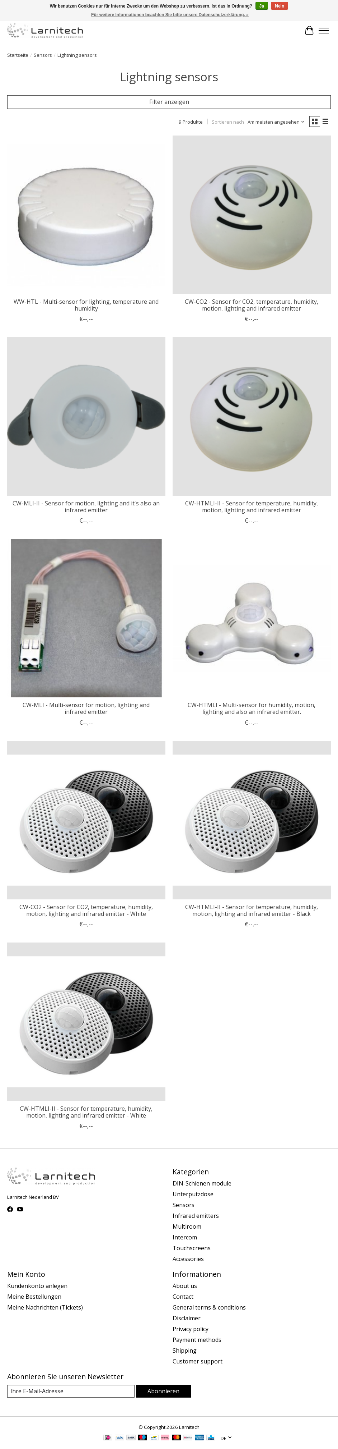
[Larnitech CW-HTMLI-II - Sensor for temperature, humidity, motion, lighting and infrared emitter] (252, 416)
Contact (183, 1297)
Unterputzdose (193, 1194)
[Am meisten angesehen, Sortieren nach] (276, 122)
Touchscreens (192, 1248)
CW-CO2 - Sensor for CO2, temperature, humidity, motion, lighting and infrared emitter (251, 305)
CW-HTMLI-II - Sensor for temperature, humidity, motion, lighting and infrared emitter (251, 506)
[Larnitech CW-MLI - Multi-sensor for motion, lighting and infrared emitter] (86, 618)
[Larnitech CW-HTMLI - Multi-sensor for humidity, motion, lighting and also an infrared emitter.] (252, 618)
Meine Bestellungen (34, 1297)
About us (185, 1286)
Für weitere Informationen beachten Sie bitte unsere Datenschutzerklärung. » (170, 14)
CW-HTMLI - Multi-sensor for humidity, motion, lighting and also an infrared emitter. (251, 708)
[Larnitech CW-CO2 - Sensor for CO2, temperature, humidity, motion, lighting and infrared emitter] (252, 215)
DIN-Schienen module (202, 1183)
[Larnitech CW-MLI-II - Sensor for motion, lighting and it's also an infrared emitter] (86, 416)
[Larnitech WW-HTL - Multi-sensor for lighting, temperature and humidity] (86, 215)
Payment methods (197, 1340)
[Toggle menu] (323, 30)
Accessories (188, 1259)
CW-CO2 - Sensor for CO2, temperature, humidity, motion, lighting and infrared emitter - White (86, 910)
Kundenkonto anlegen (37, 1286)
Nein (279, 6)
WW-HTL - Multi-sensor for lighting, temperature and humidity (86, 305)
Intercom (185, 1237)
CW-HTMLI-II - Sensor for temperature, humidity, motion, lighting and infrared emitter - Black (251, 910)
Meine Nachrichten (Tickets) (45, 1307)
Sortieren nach (228, 122)
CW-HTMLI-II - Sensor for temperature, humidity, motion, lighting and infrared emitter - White (86, 1112)
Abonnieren (163, 1391)
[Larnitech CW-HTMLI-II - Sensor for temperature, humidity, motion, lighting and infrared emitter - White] (86, 1022)
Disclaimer (187, 1318)
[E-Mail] (71, 1391)
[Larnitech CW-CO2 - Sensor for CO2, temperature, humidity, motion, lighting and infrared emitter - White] (86, 820)
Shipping (185, 1350)
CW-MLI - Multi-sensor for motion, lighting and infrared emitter (86, 708)
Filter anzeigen (169, 102)
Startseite (17, 55)
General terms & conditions (209, 1307)
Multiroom (187, 1226)
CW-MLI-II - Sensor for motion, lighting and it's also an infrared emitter (86, 506)
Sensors (43, 55)
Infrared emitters (196, 1216)
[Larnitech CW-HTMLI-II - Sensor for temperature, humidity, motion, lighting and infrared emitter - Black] (252, 820)
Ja (261, 6)
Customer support (197, 1361)
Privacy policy (190, 1329)
